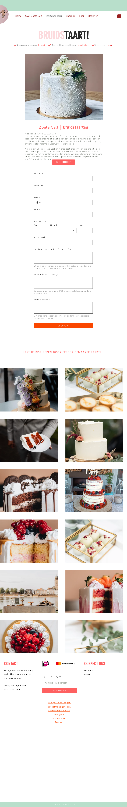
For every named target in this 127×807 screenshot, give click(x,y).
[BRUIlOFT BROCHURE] (63, 162)
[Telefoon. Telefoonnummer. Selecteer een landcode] (38, 202)
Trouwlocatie (40, 237)
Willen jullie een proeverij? (46, 274)
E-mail (37, 209)
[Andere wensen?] (63, 307)
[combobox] (63, 230)
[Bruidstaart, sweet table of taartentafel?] (63, 257)
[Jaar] (85, 230)
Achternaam (40, 185)
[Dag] (39, 230)
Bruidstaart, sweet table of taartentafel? (52, 249)
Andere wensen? (42, 299)
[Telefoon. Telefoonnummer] (66, 202)
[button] (119, 15)
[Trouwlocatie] (62, 242)
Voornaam (39, 173)
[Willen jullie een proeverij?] (63, 282)
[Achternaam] (62, 190)
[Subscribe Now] (59, 690)
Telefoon (38, 197)
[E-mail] (62, 214)
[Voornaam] (62, 178)
